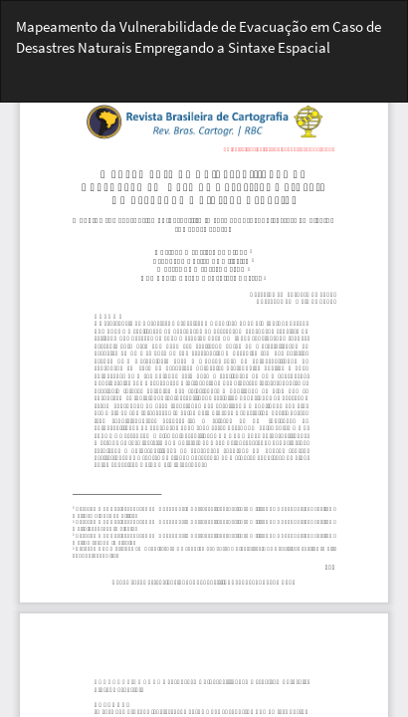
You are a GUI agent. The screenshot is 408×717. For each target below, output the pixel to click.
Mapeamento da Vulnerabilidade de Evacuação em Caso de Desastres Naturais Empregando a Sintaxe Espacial (198, 37)
